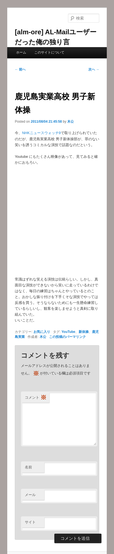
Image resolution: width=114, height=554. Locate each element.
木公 (70, 122)
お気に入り (41, 332)
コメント (36, 398)
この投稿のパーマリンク (67, 337)
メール (30, 495)
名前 (28, 467)
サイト (30, 522)
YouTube (68, 332)
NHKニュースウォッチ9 (41, 133)
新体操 (84, 332)
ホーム (21, 52)
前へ (20, 69)
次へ (93, 69)
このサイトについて (49, 52)
